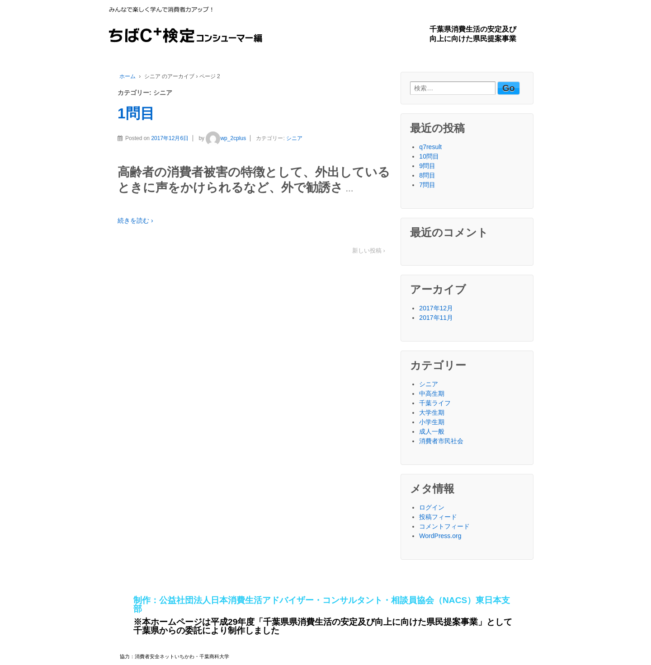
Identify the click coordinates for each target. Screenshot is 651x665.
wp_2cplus (226, 138)
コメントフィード (444, 526)
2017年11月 (436, 317)
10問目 (429, 156)
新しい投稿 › (368, 250)
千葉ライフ (435, 403)
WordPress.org (440, 535)
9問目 (427, 165)
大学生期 (431, 412)
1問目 (136, 113)
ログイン (431, 507)
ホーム (127, 76)
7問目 (427, 184)
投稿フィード (438, 516)
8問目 (427, 175)
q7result (430, 146)
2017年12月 (436, 308)
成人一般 (431, 431)
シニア (294, 138)
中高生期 (431, 393)
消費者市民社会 (441, 441)
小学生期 (431, 422)
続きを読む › (135, 220)
